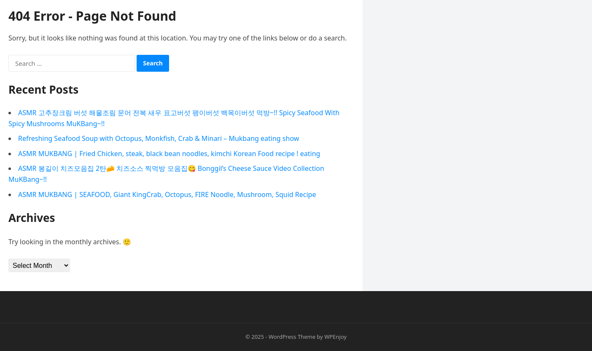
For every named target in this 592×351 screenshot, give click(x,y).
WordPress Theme (292, 336)
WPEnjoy (335, 336)
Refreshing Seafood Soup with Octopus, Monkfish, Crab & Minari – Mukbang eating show (158, 138)
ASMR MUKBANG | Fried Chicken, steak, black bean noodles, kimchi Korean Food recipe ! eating (169, 153)
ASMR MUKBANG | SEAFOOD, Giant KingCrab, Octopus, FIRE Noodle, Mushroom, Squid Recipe (167, 194)
